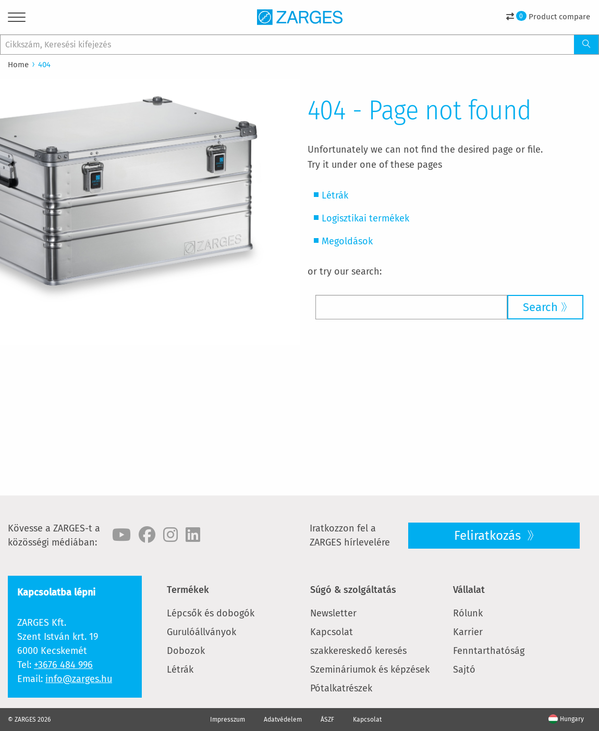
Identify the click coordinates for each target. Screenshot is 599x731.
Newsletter (333, 613)
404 (44, 64)
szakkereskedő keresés (358, 650)
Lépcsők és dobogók (210, 613)
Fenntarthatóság (488, 650)
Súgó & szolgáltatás (353, 590)
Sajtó (464, 669)
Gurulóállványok (201, 632)
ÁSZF (327, 719)
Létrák (335, 195)
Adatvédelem (283, 719)
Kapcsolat (331, 632)
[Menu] (17, 19)
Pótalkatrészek (341, 688)
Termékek (188, 590)
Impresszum (227, 719)
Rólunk (468, 613)
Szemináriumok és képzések (370, 669)
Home (18, 64)
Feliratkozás (489, 535)
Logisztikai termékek (365, 218)
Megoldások (347, 241)
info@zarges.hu (78, 679)
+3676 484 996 (63, 665)
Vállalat (469, 590)
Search (540, 307)
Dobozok (186, 650)
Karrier (468, 632)
